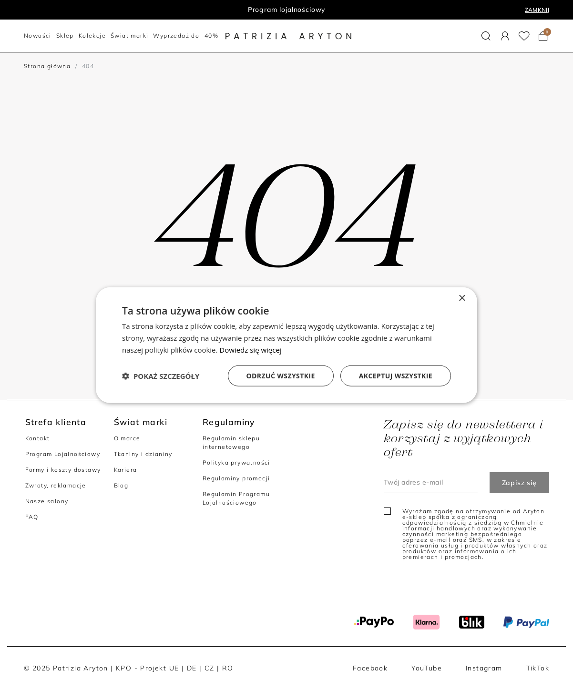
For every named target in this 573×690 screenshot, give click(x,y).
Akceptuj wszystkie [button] (395, 375)
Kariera (125, 469)
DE (192, 668)
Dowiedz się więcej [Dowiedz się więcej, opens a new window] (250, 350)
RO (228, 668)
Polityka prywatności (236, 462)
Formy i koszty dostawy (63, 469)
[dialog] (286, 345)
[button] (486, 36)
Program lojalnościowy (287, 9)
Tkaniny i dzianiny (143, 453)
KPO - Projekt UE (147, 668)
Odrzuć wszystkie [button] (280, 375)
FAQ (32, 516)
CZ (210, 668)
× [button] (461, 298)
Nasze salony (47, 501)
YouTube (426, 668)
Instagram (484, 668)
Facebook (370, 668)
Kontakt (37, 438)
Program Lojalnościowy (62, 453)
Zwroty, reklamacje (55, 485)
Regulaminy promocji (236, 478)
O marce (127, 438)
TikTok (537, 668)
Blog (121, 485)
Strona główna (47, 66)
